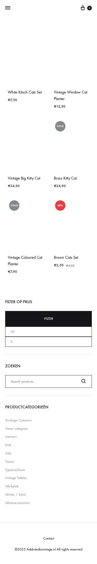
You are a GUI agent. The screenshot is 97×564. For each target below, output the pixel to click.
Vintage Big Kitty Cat (24, 178)
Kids (8, 445)
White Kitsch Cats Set (25, 92)
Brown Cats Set (66, 257)
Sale (8, 453)
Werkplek (12, 486)
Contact (48, 538)
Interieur (11, 436)
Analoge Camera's (18, 420)
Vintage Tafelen (16, 478)
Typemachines (15, 470)
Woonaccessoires (17, 503)
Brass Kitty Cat (65, 178)
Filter (48, 318)
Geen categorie (16, 428)
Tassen (9, 461)
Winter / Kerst (15, 494)
